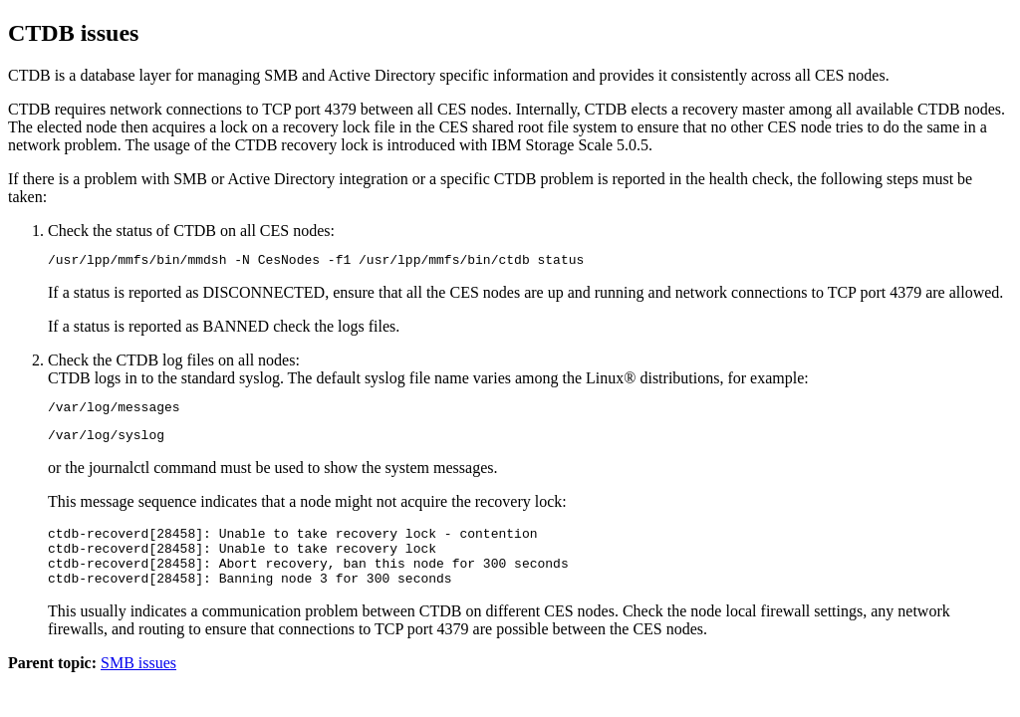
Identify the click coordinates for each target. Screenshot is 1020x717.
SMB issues (138, 683)
